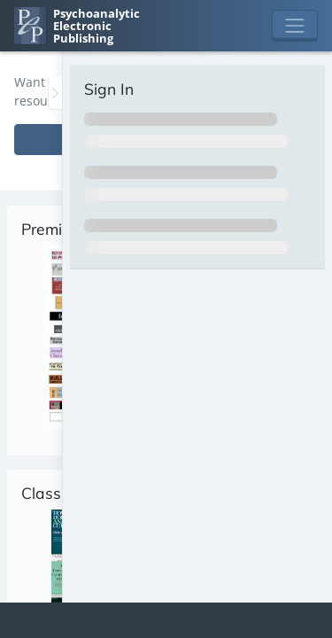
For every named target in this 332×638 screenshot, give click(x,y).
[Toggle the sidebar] (55, 92)
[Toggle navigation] (295, 26)
